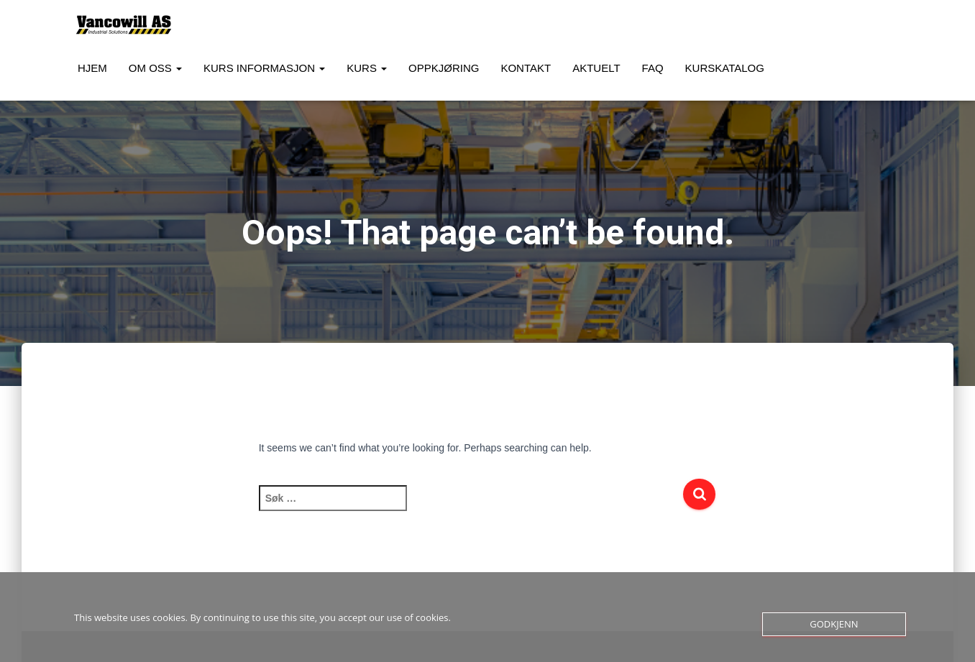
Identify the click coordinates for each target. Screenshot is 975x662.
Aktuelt (596, 68)
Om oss (155, 68)
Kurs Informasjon (264, 68)
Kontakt (525, 68)
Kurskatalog (724, 68)
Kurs (367, 68)
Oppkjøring (443, 68)
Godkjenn (834, 623)
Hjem (92, 68)
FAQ (653, 68)
